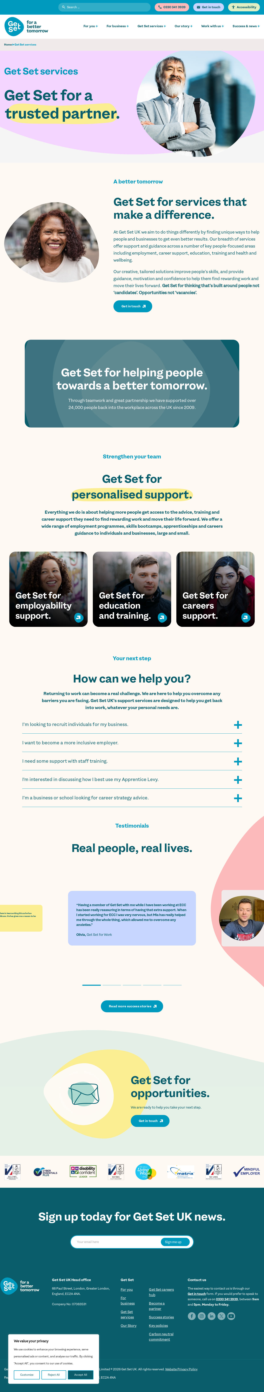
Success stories (161, 1317)
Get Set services (150, 26)
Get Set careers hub (161, 1292)
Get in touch (130, 306)
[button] (91, 985)
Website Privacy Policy (181, 1369)
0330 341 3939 (227, 1299)
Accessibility (246, 7)
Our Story (129, 1325)
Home (8, 44)
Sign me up (173, 1242)
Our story (182, 26)
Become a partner (157, 1306)
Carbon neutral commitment (161, 1337)
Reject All (54, 1375)
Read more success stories (130, 1006)
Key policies (158, 1325)
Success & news (245, 26)
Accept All (80, 1375)
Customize (26, 1375)
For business (116, 26)
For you (89, 26)
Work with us (211, 26)
